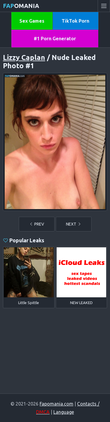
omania (21, 5)
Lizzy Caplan (24, 57)
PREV (36, 224)
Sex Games (31, 21)
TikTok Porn (75, 21)
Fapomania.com (56, 403)
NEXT (73, 224)
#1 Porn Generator (55, 38)
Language (63, 412)
